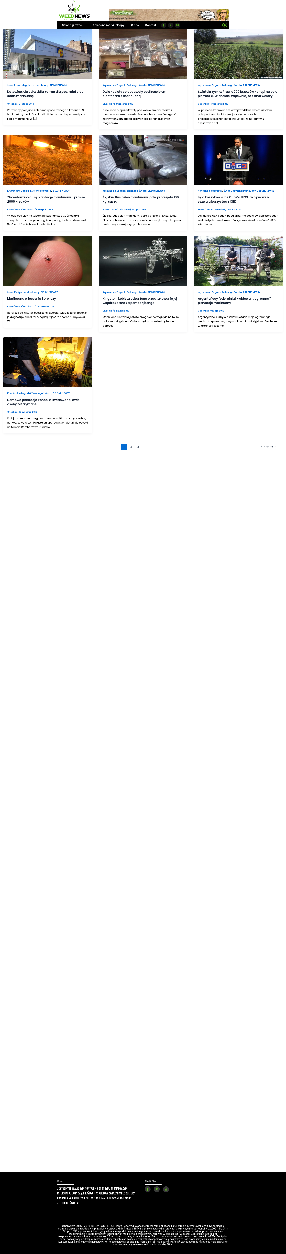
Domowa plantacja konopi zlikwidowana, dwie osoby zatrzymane (46, 405)
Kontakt (150, 25)
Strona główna (74, 25)
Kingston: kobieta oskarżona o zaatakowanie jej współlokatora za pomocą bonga (143, 304)
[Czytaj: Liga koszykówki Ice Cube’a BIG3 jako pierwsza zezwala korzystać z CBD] (238, 163)
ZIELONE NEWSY (60, 85)
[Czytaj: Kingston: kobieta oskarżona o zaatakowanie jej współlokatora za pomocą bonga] (143, 265)
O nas (135, 25)
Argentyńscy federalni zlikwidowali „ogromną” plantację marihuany (237, 304)
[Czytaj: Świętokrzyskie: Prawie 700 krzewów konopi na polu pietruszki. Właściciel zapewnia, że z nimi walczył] (238, 54)
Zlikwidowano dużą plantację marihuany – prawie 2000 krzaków (43, 203)
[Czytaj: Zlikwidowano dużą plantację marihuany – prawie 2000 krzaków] (47, 163)
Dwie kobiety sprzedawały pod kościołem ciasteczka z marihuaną (137, 93)
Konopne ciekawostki (211, 195)
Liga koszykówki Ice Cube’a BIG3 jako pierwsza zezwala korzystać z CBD (236, 203)
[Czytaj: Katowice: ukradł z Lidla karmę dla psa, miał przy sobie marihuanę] (47, 54)
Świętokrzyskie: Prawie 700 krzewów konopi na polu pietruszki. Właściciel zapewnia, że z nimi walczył (236, 95)
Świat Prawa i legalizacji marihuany (28, 85)
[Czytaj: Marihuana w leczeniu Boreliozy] (47, 265)
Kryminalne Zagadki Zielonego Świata (125, 85)
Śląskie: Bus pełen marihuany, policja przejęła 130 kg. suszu (141, 203)
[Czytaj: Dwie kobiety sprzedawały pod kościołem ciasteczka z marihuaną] (143, 54)
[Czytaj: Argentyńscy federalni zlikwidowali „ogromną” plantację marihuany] (238, 265)
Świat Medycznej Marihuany (242, 195)
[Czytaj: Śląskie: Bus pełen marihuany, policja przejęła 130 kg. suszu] (143, 163)
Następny (267, 450)
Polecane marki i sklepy (108, 25)
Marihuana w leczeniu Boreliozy (33, 302)
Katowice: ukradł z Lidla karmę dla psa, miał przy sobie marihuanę (44, 93)
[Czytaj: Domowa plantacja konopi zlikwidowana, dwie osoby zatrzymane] (47, 366)
